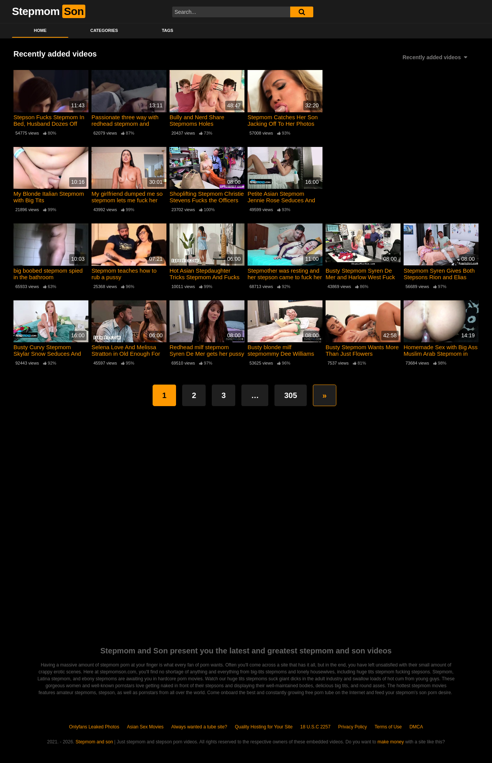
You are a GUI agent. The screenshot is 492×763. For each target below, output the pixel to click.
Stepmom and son (94, 742)
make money (390, 742)
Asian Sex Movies (145, 727)
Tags (167, 30)
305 (290, 395)
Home (40, 30)
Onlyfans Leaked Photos (94, 727)
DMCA (416, 727)
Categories (104, 30)
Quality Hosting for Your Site (264, 727)
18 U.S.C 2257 (315, 727)
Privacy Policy (352, 727)
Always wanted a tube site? (199, 727)
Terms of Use (388, 727)
